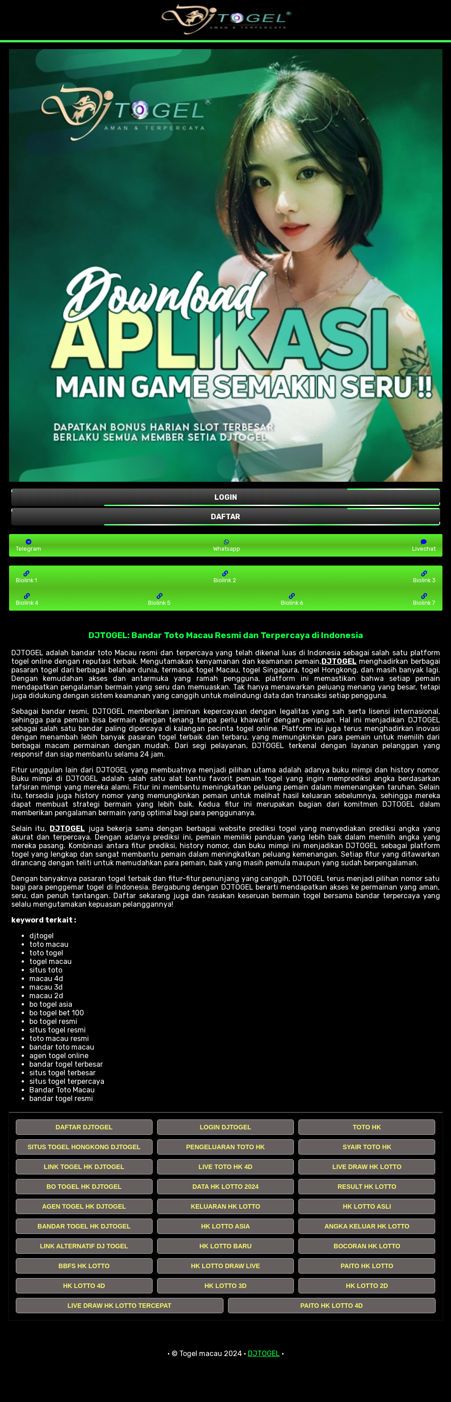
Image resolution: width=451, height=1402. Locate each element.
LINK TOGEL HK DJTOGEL (84, 1166)
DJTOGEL (339, 661)
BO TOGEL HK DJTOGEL (83, 1186)
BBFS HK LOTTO (84, 1266)
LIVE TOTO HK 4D (225, 1166)
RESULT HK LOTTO (367, 1186)
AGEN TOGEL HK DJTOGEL (84, 1206)
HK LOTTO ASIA (225, 1226)
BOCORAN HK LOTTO (367, 1246)
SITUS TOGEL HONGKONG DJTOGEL (84, 1147)
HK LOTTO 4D (84, 1285)
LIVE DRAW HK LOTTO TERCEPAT (119, 1305)
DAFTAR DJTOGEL (84, 1127)
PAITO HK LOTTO (366, 1266)
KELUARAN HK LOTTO (225, 1206)
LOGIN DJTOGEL (225, 1127)
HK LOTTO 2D (367, 1285)
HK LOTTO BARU (226, 1246)
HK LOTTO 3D (225, 1285)
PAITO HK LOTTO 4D (331, 1305)
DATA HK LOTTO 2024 (225, 1186)
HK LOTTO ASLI (367, 1206)
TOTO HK (367, 1127)
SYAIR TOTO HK (367, 1147)
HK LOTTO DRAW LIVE (225, 1266)
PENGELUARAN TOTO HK (225, 1147)
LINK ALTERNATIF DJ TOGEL (84, 1246)
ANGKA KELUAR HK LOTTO (367, 1226)
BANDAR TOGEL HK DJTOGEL (83, 1226)
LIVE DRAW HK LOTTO (366, 1166)
